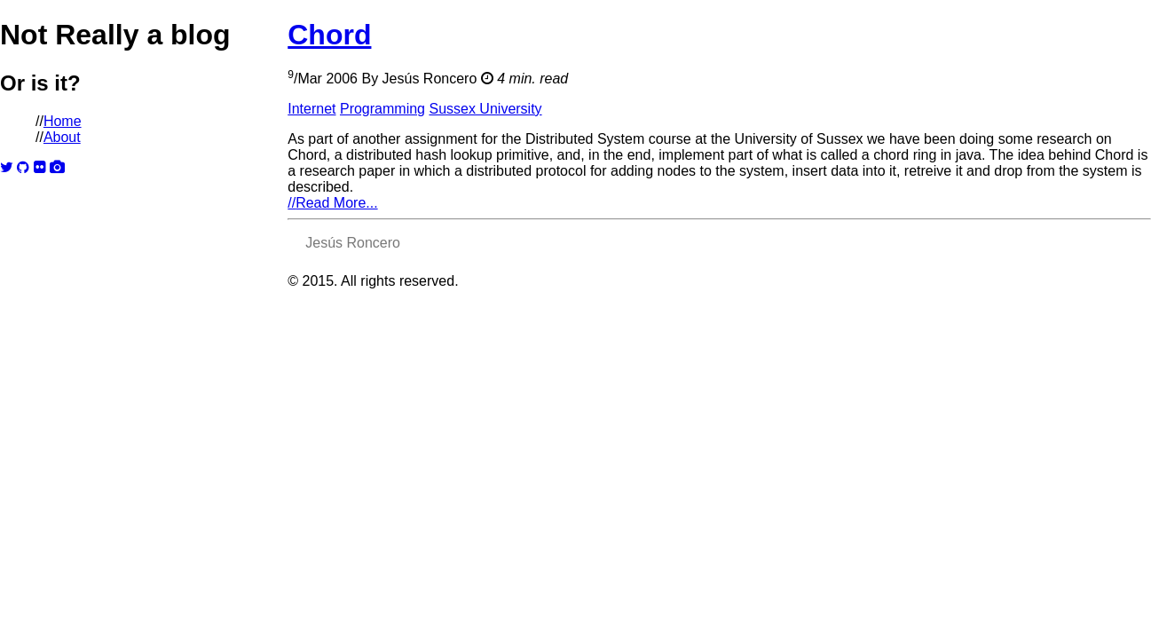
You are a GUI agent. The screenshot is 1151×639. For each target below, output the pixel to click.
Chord (329, 35)
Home (62, 121)
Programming (382, 108)
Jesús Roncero (429, 78)
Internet (311, 108)
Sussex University (485, 108)
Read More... (332, 202)
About (62, 137)
